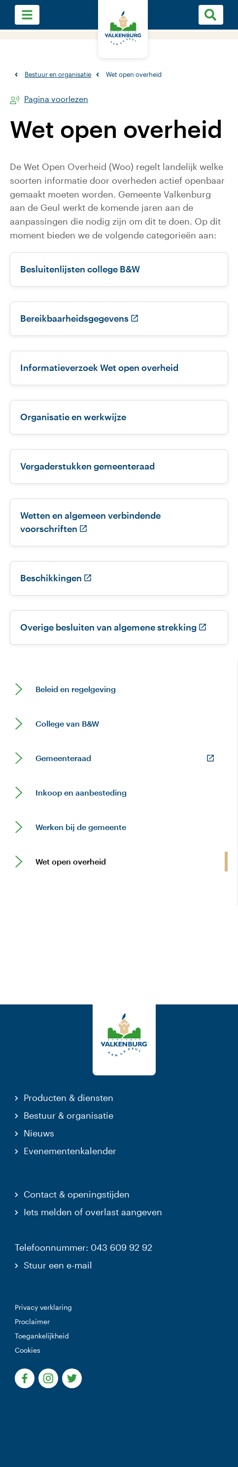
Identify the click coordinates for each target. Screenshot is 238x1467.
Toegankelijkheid (42, 1336)
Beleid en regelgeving (75, 689)
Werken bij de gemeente (80, 827)
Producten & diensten (68, 1097)
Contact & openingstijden (77, 1194)
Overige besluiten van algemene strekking (113, 627)
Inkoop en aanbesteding (81, 793)
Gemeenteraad (63, 758)
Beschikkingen (56, 577)
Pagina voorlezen (56, 99)
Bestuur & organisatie (68, 1115)
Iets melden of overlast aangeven (93, 1211)
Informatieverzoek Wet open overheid (99, 367)
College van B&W (67, 724)
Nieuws (39, 1133)
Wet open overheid (70, 862)
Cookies (27, 1350)
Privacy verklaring (43, 1307)
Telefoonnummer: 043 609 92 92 (83, 1247)
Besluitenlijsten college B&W (80, 269)
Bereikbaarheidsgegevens (79, 318)
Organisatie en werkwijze (73, 416)
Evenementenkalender (70, 1150)
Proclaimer (32, 1321)
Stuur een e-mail (58, 1265)
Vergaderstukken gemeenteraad (87, 466)
